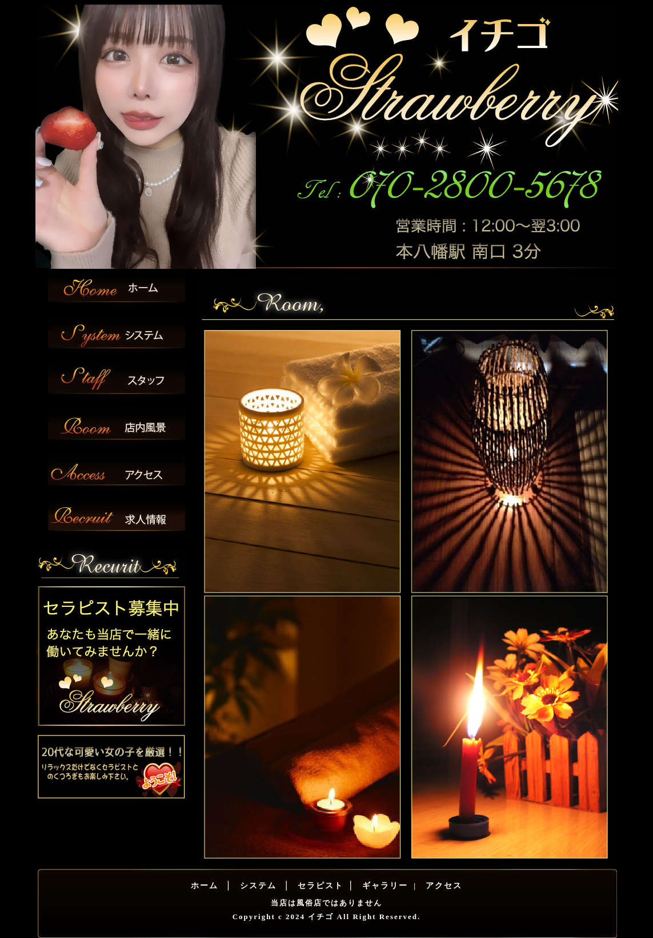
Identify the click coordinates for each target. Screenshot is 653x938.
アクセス (443, 885)
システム (257, 885)
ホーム (204, 885)
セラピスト (319, 885)
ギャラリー (383, 885)
